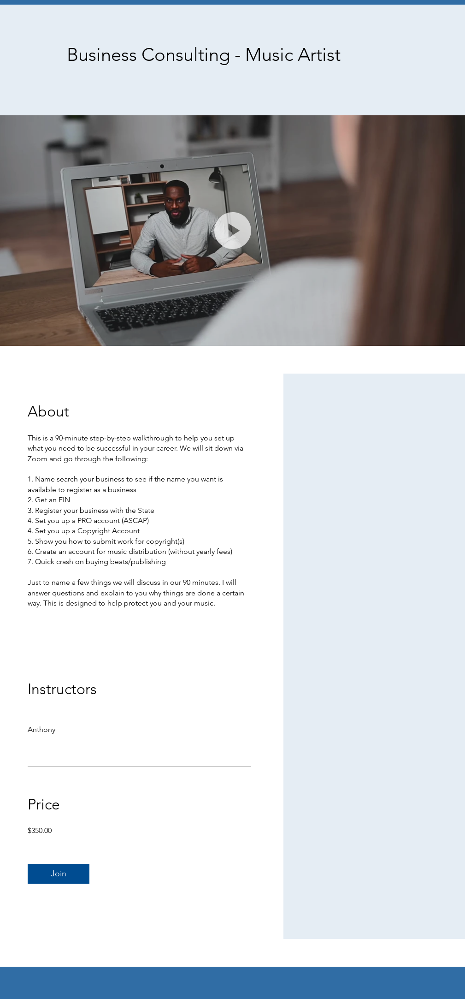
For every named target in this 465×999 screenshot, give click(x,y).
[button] (232, 230)
